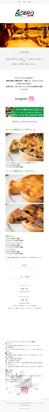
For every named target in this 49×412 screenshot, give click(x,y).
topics (29, 1)
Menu (24, 1)
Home (19, 1)
